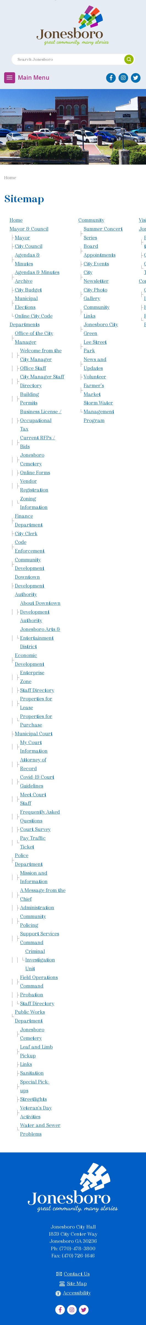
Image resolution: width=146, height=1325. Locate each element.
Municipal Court (34, 734)
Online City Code (34, 316)
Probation (31, 995)
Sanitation (32, 1073)
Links (26, 1064)
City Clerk (26, 534)
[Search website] (65, 59)
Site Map (73, 1283)
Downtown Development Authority (29, 585)
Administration (37, 908)
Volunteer (95, 377)
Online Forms (35, 473)
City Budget (28, 290)
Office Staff (33, 368)
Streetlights (33, 1099)
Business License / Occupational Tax (41, 420)
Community (91, 220)
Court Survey (35, 829)
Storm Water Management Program (99, 411)
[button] (129, 59)
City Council (28, 246)
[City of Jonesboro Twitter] (136, 78)
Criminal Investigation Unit (40, 960)
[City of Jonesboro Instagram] (123, 78)
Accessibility (73, 1293)
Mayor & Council (29, 229)
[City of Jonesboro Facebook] (111, 78)
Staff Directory (37, 690)
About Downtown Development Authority (40, 611)
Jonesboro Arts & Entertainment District (40, 638)
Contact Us (73, 1274)
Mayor (22, 238)
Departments (25, 324)
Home (16, 220)
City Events (96, 264)
